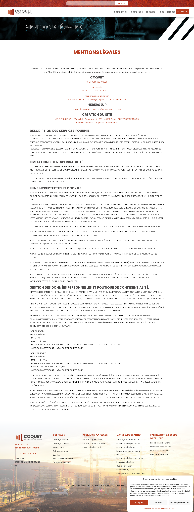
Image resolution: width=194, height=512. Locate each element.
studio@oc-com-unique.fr (105, 122)
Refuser (158, 507)
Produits (150, 12)
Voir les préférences (179, 507)
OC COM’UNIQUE (118, 485)
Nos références (167, 12)
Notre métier (137, 12)
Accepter (139, 507)
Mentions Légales (90, 485)
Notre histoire (121, 12)
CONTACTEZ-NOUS (26, 453)
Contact (182, 11)
